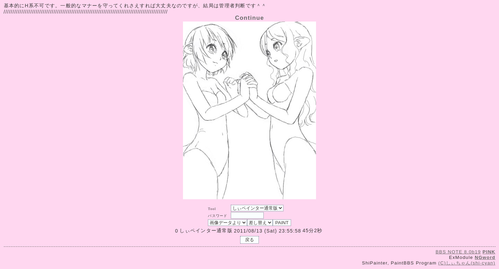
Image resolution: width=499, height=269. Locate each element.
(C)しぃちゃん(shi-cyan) (467, 263)
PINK (489, 251)
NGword (485, 257)
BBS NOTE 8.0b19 (458, 251)
